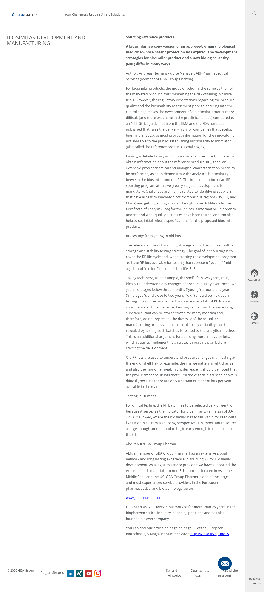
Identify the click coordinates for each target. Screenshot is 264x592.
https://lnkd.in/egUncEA (209, 533)
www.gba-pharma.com (144, 497)
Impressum (223, 575)
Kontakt (171, 570)
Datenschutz (200, 570)
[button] (254, 13)
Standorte (254, 578)
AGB (198, 575)
